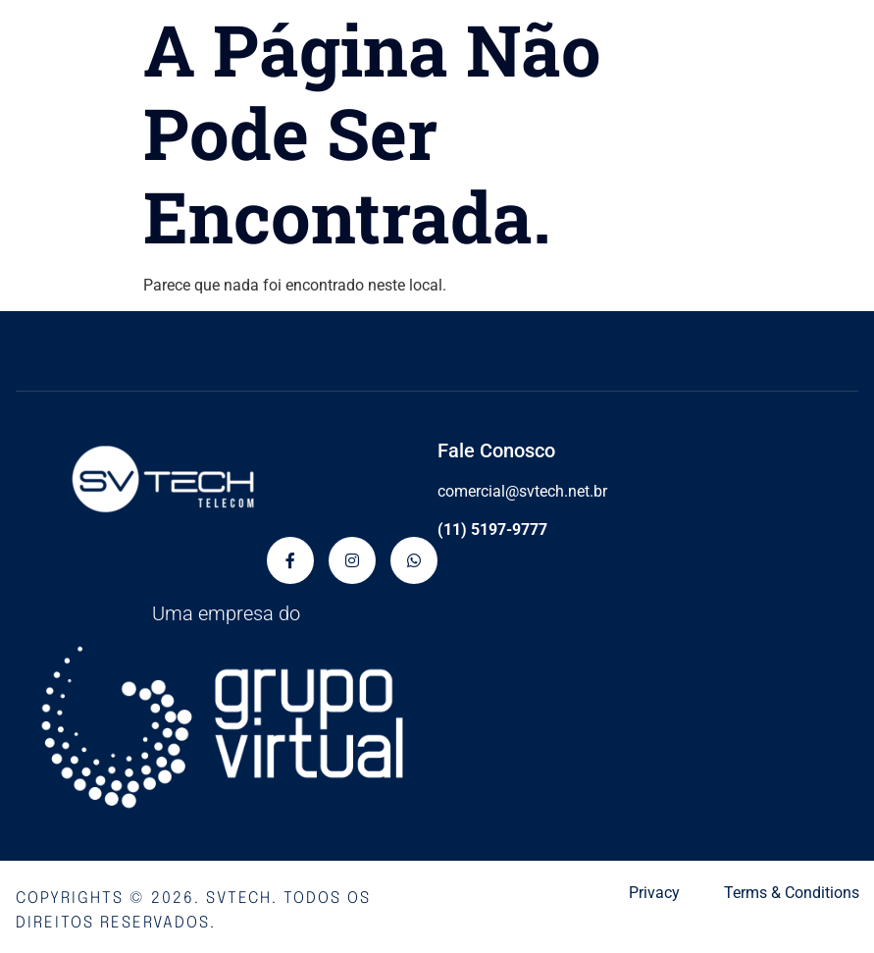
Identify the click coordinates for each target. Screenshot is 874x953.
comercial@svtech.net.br (522, 491)
